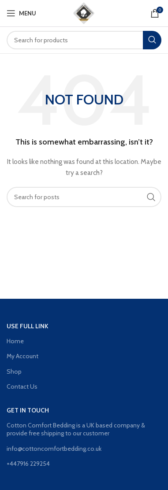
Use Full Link (27, 326)
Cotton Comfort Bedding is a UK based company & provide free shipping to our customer (76, 429)
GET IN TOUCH (28, 410)
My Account (22, 356)
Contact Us (22, 386)
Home (15, 341)
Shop (14, 371)
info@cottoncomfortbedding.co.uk (54, 449)
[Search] (84, 40)
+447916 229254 (28, 464)
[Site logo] (84, 12)
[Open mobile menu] (21, 13)
